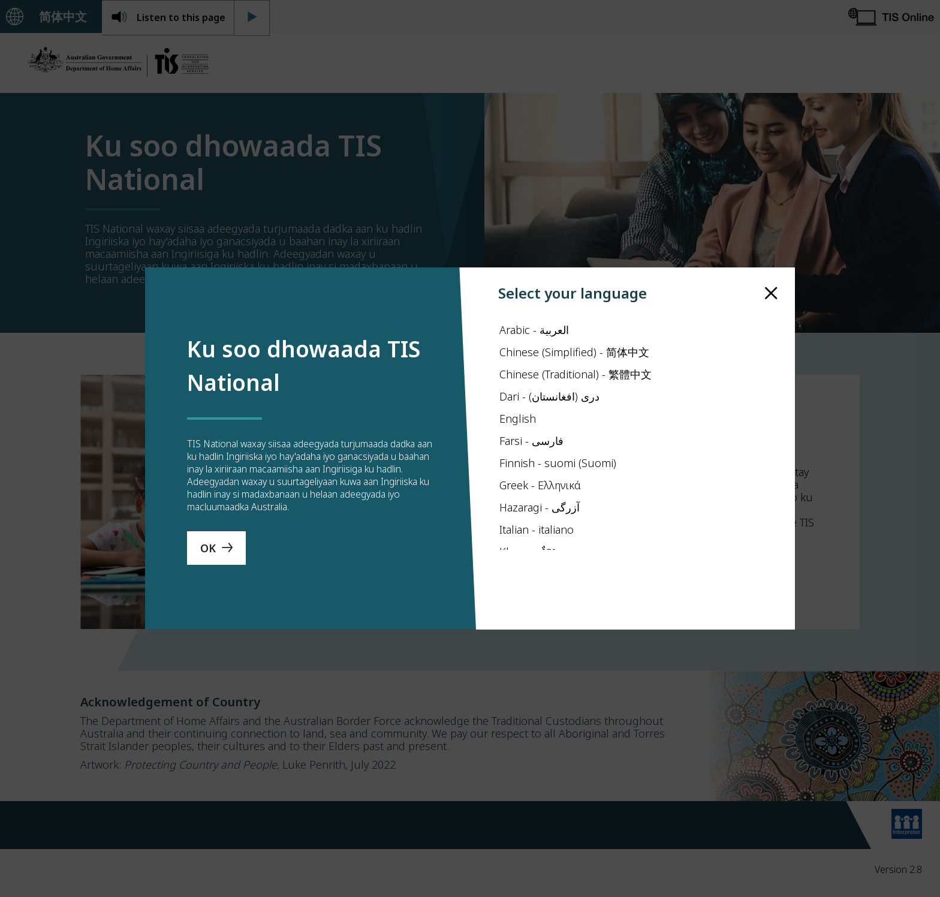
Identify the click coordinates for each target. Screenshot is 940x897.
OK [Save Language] (208, 554)
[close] (771, 286)
